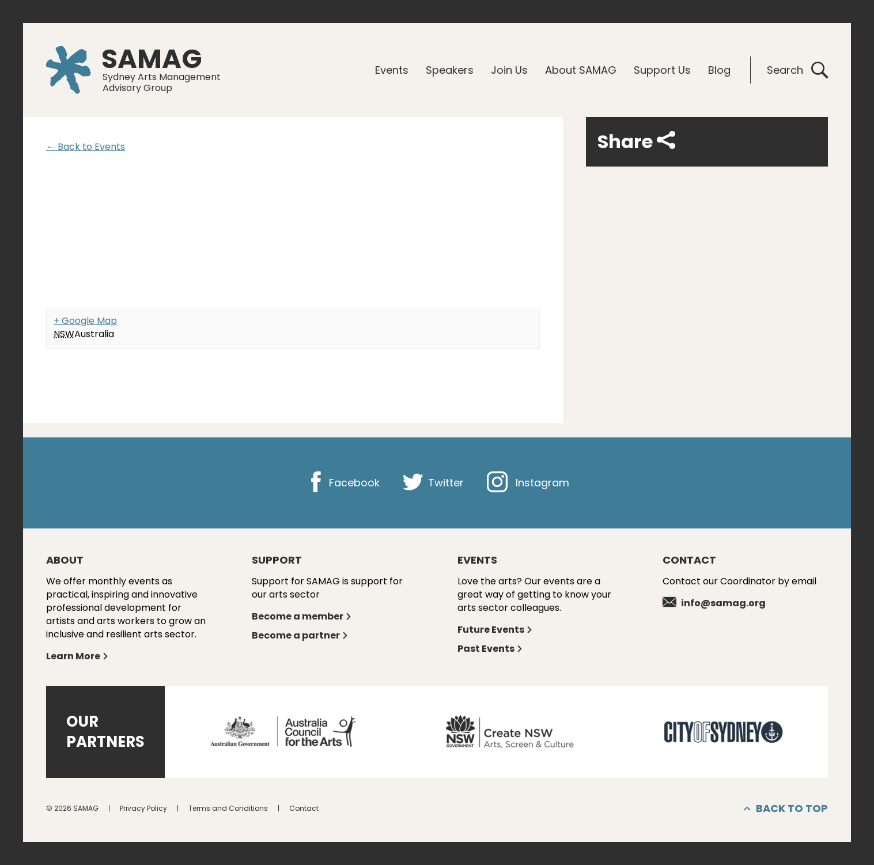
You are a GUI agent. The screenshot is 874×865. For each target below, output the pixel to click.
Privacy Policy (143, 808)
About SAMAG (580, 70)
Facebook (342, 482)
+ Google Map (85, 320)
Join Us (509, 70)
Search (797, 70)
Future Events (495, 629)
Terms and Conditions (228, 808)
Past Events (490, 648)
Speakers (450, 70)
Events (391, 70)
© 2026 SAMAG (72, 808)
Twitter (433, 482)
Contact (304, 808)
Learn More (77, 656)
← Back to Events (85, 146)
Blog (719, 70)
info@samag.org (714, 603)
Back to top (786, 808)
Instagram (528, 482)
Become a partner (300, 635)
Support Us (662, 70)
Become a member (302, 616)
